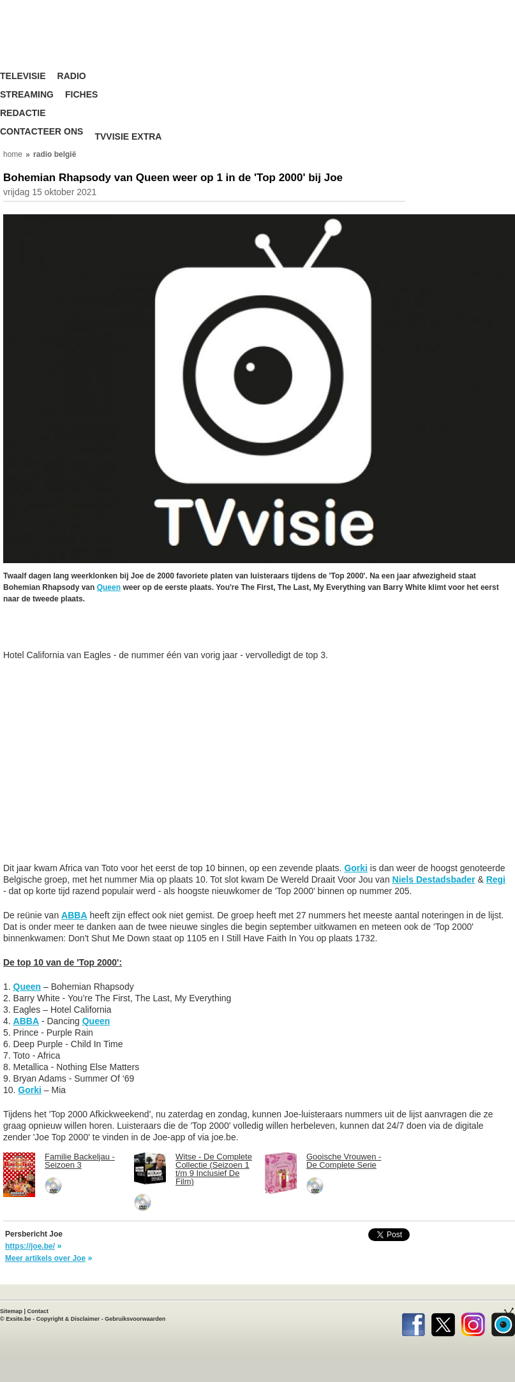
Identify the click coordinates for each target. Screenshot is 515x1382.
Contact (38, 1311)
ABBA (74, 915)
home (12, 154)
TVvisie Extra (127, 137)
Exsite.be (18, 1319)
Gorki (356, 868)
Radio (71, 76)
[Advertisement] (105, 633)
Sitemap (11, 1311)
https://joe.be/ (30, 1246)
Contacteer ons (41, 131)
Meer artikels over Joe (45, 1258)
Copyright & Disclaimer (68, 1319)
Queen (109, 587)
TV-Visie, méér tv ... (79, 44)
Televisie (23, 76)
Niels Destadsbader (433, 879)
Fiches (81, 94)
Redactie (23, 113)
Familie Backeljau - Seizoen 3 (80, 1161)
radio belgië (54, 154)
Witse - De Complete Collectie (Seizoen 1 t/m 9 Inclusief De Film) (213, 1169)
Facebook (413, 1322)
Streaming (27, 94)
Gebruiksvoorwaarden (135, 1319)
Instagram (473, 1322)
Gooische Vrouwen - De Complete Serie (343, 1161)
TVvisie (503, 1322)
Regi (495, 879)
